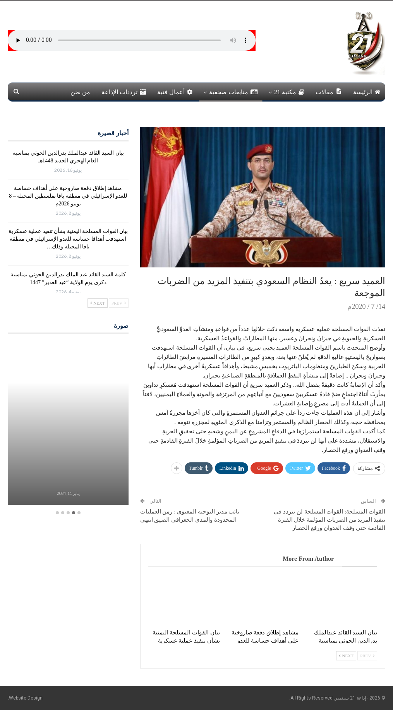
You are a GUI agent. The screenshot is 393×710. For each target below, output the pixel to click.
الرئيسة (367, 92)
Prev (367, 655)
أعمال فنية (174, 92)
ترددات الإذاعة (123, 92)
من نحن (80, 92)
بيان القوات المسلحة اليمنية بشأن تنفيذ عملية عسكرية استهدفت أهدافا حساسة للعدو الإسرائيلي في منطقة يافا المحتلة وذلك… (68, 239)
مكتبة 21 (289, 92)
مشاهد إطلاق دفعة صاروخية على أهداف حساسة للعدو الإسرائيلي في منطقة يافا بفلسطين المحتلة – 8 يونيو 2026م (68, 196)
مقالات (329, 91)
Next (346, 655)
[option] (68, 424)
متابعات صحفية (233, 92)
